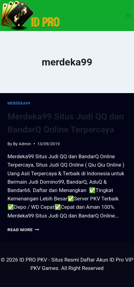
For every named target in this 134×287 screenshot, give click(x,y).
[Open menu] (128, 15)
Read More (23, 229)
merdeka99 (18, 103)
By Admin (22, 143)
